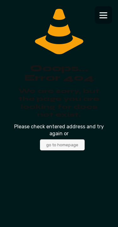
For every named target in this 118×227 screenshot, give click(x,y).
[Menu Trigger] (103, 15)
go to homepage (62, 145)
